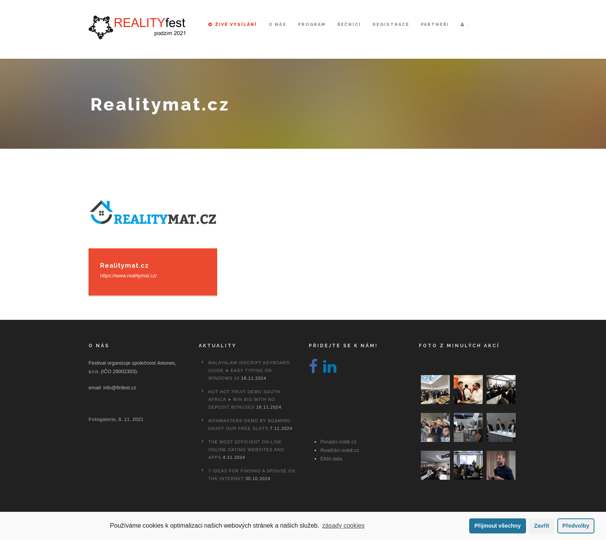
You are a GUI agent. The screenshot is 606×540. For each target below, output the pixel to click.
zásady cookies (343, 525)
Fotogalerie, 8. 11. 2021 (116, 419)
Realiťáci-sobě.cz (339, 450)
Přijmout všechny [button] (497, 526)
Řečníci (349, 24)
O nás (277, 24)
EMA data (331, 459)
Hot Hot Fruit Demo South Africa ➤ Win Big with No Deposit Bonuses (244, 399)
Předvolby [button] (575, 526)
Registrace (391, 24)
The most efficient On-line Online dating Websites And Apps (246, 450)
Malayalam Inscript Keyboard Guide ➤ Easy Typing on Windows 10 (249, 370)
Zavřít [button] (541, 526)
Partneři (435, 24)
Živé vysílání (232, 24)
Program (312, 24)
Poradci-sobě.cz (338, 442)
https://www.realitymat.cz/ (128, 275)
